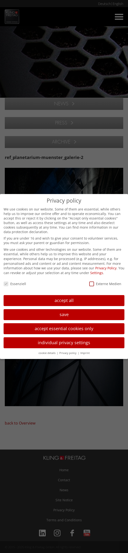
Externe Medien (105, 284)
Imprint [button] (85, 353)
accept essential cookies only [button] (64, 328)
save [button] (64, 314)
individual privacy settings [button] (64, 342)
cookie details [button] (47, 353)
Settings (96, 273)
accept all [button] (64, 300)
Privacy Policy (106, 268)
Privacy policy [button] (68, 353)
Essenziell (15, 284)
